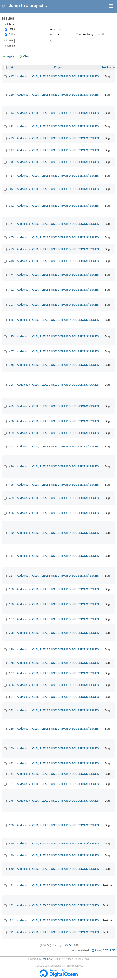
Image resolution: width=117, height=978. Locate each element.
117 (11, 150)
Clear (26, 56)
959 (11, 868)
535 (11, 319)
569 (11, 433)
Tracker (106, 67)
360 (11, 748)
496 (11, 466)
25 (66, 945)
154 (11, 773)
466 (11, 421)
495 (11, 484)
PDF (112, 950)
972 (11, 763)
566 (11, 513)
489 (11, 498)
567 (11, 696)
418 (11, 261)
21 (11, 784)
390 (11, 649)
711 (11, 932)
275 (11, 800)
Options (11, 45)
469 (11, 406)
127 (11, 575)
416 (11, 843)
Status (11, 29)
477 (11, 223)
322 (11, 905)
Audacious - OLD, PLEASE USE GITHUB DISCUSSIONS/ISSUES (58, 76)
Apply (10, 56)
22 (11, 920)
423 (11, 138)
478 (11, 662)
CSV (105, 950)
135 (11, 728)
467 (11, 351)
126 (11, 384)
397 (11, 673)
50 (70, 945)
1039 (11, 162)
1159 (11, 189)
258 (11, 589)
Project (58, 67)
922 (11, 126)
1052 (11, 112)
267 (11, 619)
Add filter (9, 40)
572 (11, 710)
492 (11, 289)
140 (11, 855)
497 (11, 446)
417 (11, 175)
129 (11, 94)
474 (11, 274)
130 (11, 532)
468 (11, 364)
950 (11, 604)
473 (11, 249)
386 (11, 685)
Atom (98, 950)
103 (11, 304)
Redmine (47, 959)
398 (11, 632)
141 (11, 205)
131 (11, 885)
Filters (10, 24)
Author (12, 34)
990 (11, 825)
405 (11, 237)
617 (11, 76)
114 (11, 555)
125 (11, 336)
